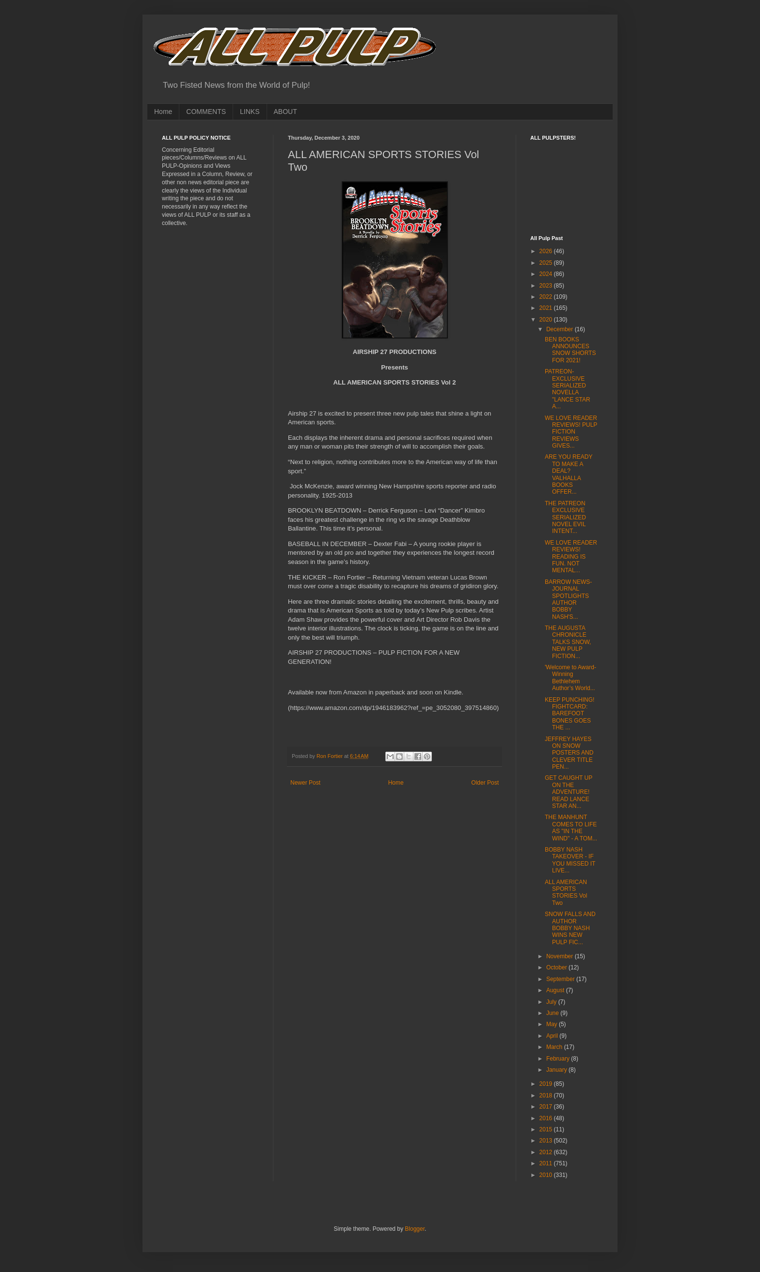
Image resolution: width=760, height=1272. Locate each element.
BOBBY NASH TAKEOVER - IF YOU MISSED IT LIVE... (570, 860)
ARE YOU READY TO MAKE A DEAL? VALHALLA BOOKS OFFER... (568, 474)
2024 (546, 274)
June (553, 1013)
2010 (546, 1175)
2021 (546, 308)
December (560, 329)
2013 (546, 1140)
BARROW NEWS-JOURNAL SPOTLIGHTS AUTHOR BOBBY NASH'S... (568, 599)
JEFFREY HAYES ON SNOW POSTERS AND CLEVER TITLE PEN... (569, 753)
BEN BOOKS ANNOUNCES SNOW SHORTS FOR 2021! (570, 350)
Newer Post (305, 782)
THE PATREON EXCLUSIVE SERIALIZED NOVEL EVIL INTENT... (565, 517)
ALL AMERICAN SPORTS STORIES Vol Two (566, 892)
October (557, 967)
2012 (546, 1152)
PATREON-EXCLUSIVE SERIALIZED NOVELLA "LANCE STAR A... (567, 389)
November (560, 956)
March (555, 1047)
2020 (546, 319)
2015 (546, 1129)
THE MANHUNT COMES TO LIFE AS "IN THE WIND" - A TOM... (571, 827)
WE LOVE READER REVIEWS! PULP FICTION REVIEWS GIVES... (571, 432)
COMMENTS (206, 111)
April (552, 1035)
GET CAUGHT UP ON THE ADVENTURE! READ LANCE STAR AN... (568, 791)
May (552, 1024)
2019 (546, 1083)
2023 (546, 285)
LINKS (249, 111)
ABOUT (285, 111)
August (556, 990)
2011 (546, 1163)
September (561, 979)
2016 (546, 1118)
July (552, 1001)
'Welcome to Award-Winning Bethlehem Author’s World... (570, 678)
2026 (546, 251)
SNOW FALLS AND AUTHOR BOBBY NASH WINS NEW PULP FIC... (570, 928)
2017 (546, 1106)
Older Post (485, 782)
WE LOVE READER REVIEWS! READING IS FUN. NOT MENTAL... (571, 556)
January (557, 1069)
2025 (546, 262)
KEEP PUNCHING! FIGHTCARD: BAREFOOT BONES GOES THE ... (569, 713)
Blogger (415, 1228)
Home (163, 111)
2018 (546, 1095)
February (558, 1058)
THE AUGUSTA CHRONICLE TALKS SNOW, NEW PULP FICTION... (568, 642)
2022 (546, 296)
